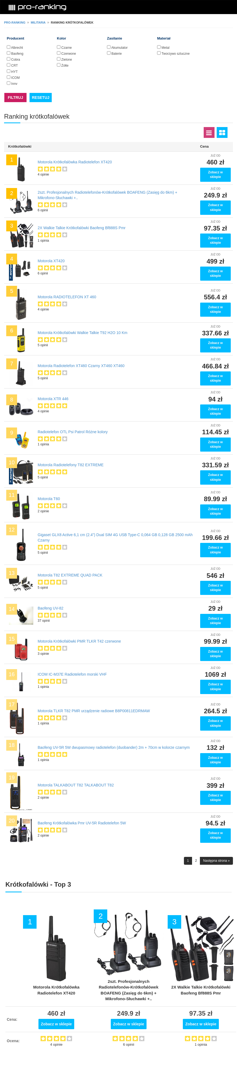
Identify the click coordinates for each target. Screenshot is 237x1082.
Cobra (15, 59)
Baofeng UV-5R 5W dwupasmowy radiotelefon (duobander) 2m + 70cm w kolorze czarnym (114, 747)
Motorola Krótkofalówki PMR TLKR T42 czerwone (79, 641)
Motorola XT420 (51, 261)
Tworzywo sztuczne (175, 54)
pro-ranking (14, 22)
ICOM (15, 78)
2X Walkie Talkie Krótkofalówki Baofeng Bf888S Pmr (82, 228)
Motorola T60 (49, 499)
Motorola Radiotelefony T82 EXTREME (70, 465)
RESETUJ (41, 97)
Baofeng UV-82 (50, 608)
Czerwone (68, 54)
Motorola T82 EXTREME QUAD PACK (70, 575)
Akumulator (119, 48)
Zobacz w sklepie (215, 174)
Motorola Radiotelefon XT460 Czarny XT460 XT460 (81, 366)
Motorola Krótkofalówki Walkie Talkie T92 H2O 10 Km (82, 333)
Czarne (66, 48)
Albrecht (17, 48)
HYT (14, 72)
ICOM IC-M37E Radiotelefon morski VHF (72, 674)
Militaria (38, 22)
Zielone (66, 59)
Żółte (65, 65)
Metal (165, 48)
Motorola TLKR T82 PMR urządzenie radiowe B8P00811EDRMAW (94, 711)
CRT (14, 65)
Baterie (116, 54)
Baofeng (17, 54)
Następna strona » (216, 861)
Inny (14, 84)
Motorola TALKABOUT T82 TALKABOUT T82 (76, 785)
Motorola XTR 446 (53, 399)
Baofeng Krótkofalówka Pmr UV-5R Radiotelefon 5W (82, 823)
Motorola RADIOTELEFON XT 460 (67, 297)
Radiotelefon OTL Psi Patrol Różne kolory (73, 432)
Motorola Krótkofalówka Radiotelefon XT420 (75, 162)
